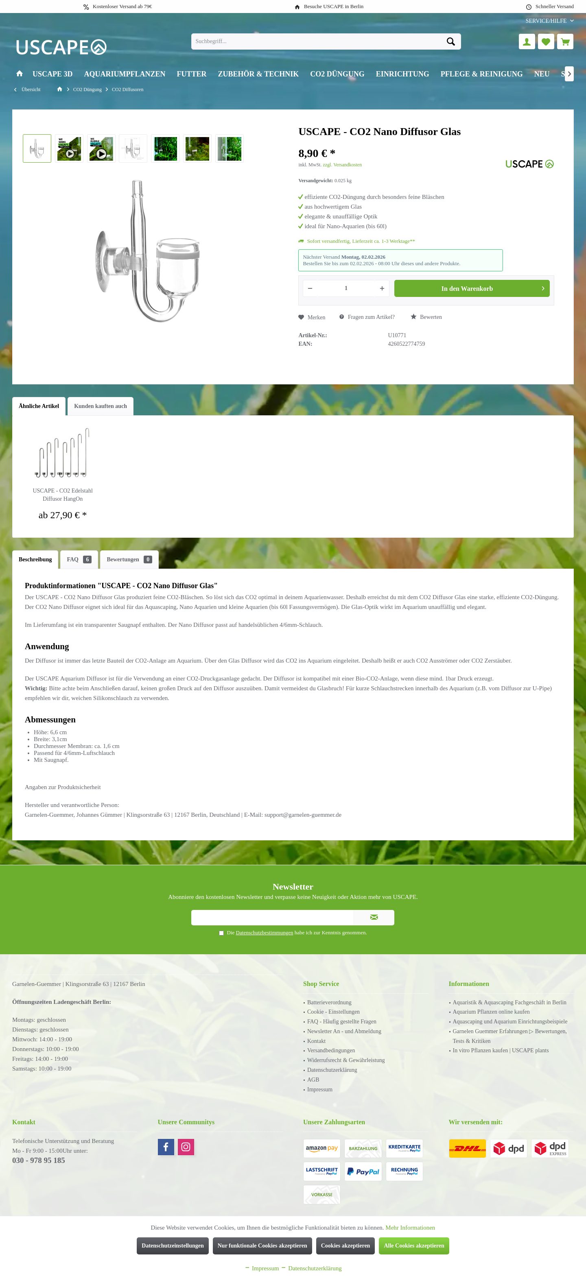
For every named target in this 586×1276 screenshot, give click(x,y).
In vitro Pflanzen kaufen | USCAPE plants (501, 1050)
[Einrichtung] (402, 74)
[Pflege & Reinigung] (482, 74)
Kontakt (316, 1041)
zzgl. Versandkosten (342, 165)
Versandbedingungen (331, 1050)
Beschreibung (35, 559)
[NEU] (542, 74)
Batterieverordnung (329, 1002)
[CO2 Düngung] (337, 74)
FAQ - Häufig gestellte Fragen (341, 1022)
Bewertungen (129, 559)
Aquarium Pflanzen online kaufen (491, 1012)
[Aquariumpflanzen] (125, 74)
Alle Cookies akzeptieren (414, 1246)
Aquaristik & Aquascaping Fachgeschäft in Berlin (510, 1002)
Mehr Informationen (410, 1227)
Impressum (319, 1089)
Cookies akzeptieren (345, 1246)
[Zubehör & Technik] (258, 74)
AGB (313, 1080)
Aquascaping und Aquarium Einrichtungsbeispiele (510, 1022)
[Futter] (191, 74)
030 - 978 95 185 (38, 1160)
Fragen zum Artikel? (367, 317)
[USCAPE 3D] (53, 74)
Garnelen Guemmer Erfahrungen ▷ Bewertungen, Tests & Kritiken (510, 1036)
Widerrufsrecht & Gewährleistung (346, 1060)
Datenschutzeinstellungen (172, 1246)
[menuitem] (547, 21)
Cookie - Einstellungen (333, 1012)
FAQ (79, 559)
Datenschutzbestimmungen (264, 932)
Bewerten (426, 317)
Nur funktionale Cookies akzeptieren (262, 1246)
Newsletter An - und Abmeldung (344, 1031)
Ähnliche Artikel (39, 406)
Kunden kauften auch (100, 406)
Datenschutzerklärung (332, 1070)
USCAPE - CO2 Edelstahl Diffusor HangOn (62, 495)
